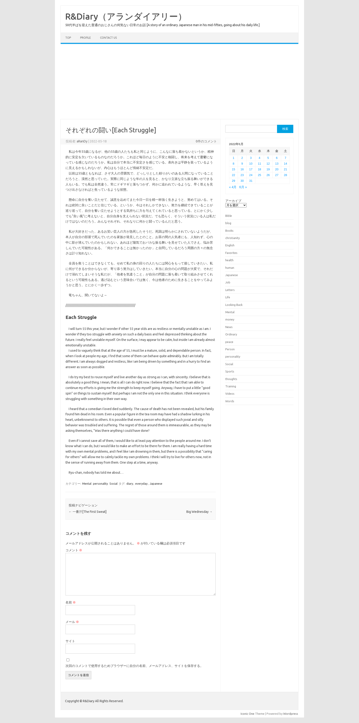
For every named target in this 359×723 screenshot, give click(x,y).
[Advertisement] (179, 81)
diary (129, 483)
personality (100, 483)
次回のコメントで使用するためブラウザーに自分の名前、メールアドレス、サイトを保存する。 (134, 666)
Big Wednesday (199, 512)
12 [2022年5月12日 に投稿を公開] (268, 163)
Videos (229, 393)
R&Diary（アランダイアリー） (126, 16)
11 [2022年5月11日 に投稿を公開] (259, 163)
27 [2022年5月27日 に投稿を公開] (276, 175)
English (229, 245)
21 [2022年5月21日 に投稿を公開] (285, 169)
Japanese (156, 483)
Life (227, 297)
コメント (73, 550)
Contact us (108, 37)
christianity (232, 237)
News (229, 327)
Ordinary (231, 334)
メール (72, 622)
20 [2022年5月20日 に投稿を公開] (276, 169)
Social (113, 483)
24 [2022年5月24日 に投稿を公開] (250, 175)
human (229, 267)
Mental (86, 483)
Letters (230, 289)
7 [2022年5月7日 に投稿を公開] (285, 158)
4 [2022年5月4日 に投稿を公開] (259, 158)
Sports (229, 371)
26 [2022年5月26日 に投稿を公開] (268, 175)
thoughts (231, 379)
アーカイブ (233, 201)
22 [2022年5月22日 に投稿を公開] (233, 175)
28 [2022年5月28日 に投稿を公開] (285, 175)
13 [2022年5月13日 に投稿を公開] (276, 163)
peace (229, 341)
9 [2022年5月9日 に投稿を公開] (242, 163)
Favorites (231, 252)
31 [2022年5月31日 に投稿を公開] (250, 180)
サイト (70, 641)
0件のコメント (206, 141)
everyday (141, 483)
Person (230, 349)
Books (229, 230)
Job (227, 282)
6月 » (243, 187)
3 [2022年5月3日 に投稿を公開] (251, 158)
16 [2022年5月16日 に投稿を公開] (242, 169)
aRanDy (82, 141)
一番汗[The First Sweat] (87, 512)
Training (230, 386)
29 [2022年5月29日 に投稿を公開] (233, 180)
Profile (85, 37)
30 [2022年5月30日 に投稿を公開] (242, 180)
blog (228, 223)
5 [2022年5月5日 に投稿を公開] (268, 158)
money (229, 319)
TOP (68, 37)
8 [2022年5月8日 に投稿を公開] (233, 163)
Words (229, 401)
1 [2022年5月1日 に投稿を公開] (233, 158)
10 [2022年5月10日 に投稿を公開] (250, 163)
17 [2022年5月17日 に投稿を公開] (250, 169)
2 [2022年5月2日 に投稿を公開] (242, 158)
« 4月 (233, 187)
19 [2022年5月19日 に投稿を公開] (268, 169)
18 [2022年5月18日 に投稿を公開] (259, 169)
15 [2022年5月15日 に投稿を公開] (233, 169)
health (229, 260)
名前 (70, 602)
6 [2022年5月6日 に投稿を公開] (276, 158)
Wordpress (290, 713)
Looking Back (233, 304)
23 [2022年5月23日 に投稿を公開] (242, 175)
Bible (228, 215)
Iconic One (247, 713)
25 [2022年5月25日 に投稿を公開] (259, 175)
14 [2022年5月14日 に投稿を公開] (285, 163)
